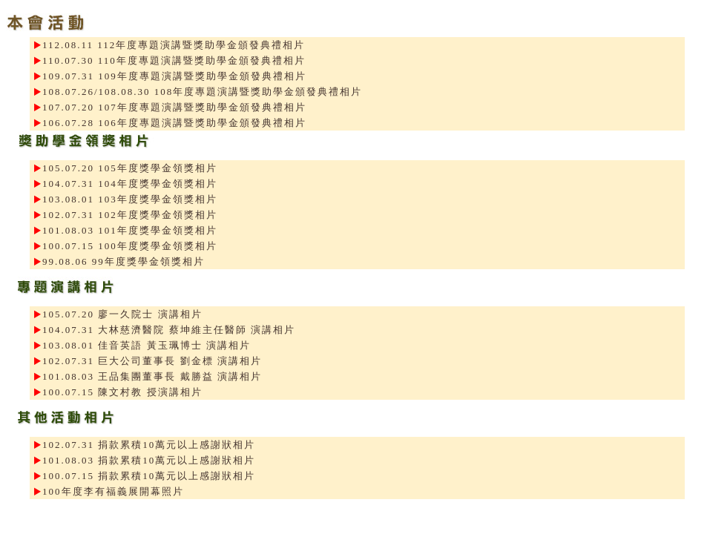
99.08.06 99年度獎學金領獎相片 (123, 261)
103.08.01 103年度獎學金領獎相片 (129, 199)
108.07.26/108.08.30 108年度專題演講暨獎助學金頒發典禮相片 (202, 91)
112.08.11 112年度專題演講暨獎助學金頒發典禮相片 (173, 44)
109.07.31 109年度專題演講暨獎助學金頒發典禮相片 (174, 76)
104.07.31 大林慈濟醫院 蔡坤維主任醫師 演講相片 (168, 329)
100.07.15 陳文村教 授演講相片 (122, 392)
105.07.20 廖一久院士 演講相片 (122, 314)
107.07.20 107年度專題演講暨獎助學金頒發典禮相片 (174, 107)
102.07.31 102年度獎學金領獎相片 (129, 214)
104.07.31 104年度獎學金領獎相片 (129, 183)
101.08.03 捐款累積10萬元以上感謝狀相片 (148, 460)
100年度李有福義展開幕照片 (113, 491)
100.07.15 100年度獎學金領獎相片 (129, 245)
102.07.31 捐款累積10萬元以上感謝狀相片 (148, 444)
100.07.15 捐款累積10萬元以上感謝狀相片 (148, 475)
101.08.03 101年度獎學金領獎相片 (129, 230)
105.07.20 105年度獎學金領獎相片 (129, 168)
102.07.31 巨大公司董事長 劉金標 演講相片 (152, 360)
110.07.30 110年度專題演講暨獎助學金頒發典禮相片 (174, 60)
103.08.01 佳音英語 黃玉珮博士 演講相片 (146, 345)
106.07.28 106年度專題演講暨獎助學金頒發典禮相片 (174, 122)
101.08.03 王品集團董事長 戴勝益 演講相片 (152, 376)
